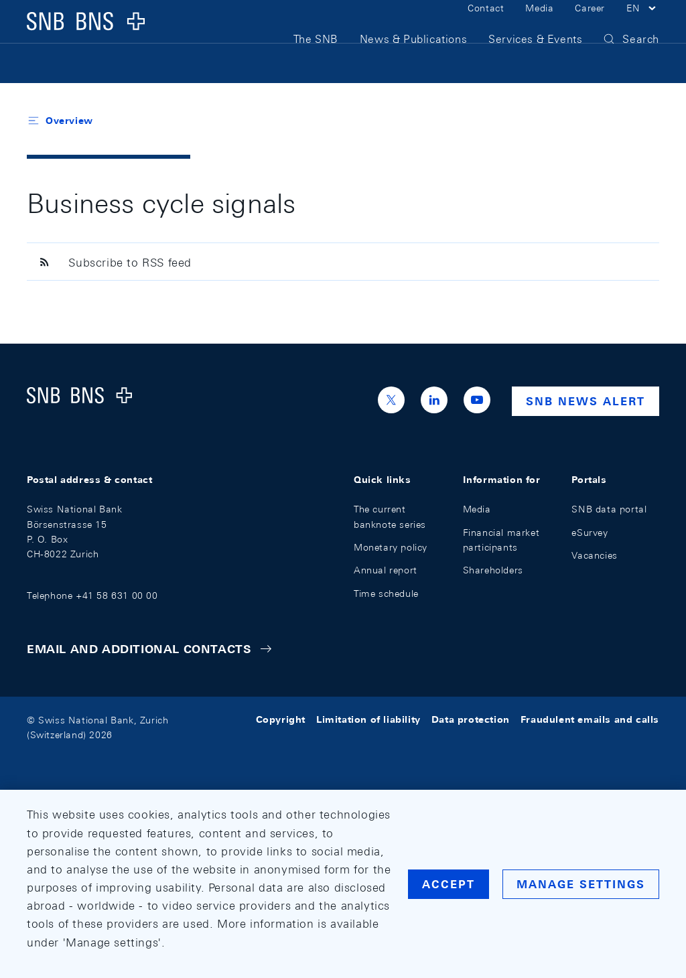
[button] (642, 25)
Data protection (470, 720)
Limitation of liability (368, 720)
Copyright (280, 720)
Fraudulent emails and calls (590, 720)
